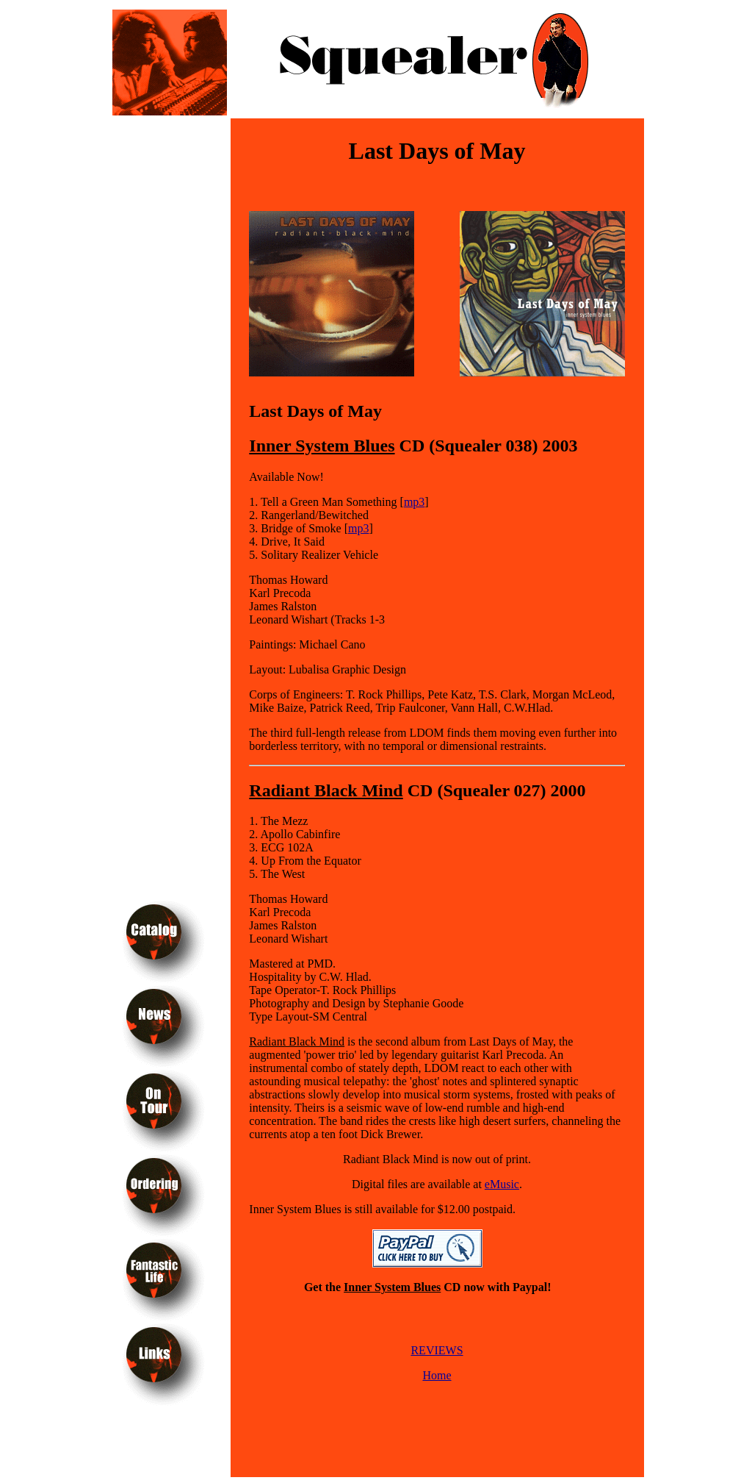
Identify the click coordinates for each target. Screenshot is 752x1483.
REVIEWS (437, 1350)
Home (436, 1375)
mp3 (414, 502)
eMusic (502, 1184)
